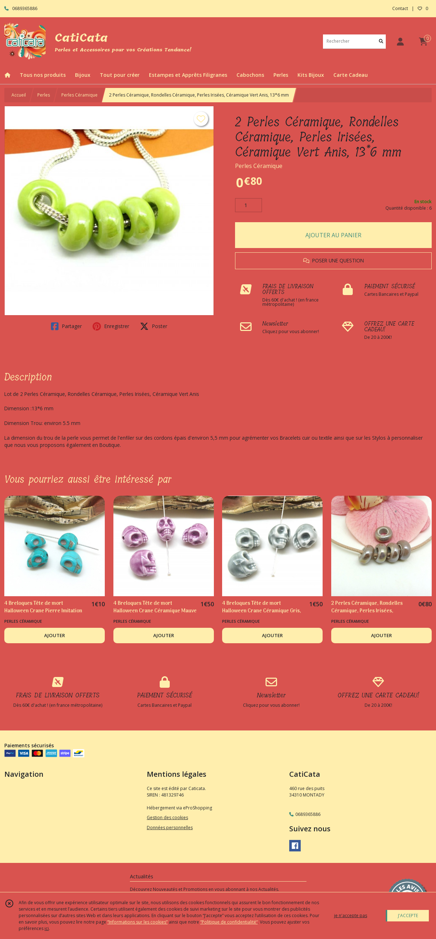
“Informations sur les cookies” (137, 922)
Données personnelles (170, 827)
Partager (66, 326)
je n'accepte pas (350, 915)
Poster (153, 326)
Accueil (18, 95)
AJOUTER (54, 635)
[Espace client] (400, 41)
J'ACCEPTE (408, 915)
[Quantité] (248, 205)
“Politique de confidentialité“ (229, 922)
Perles (43, 95)
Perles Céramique (79, 95)
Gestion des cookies (167, 817)
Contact (400, 8)
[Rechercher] (381, 41)
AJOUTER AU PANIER (333, 235)
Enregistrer (111, 326)
